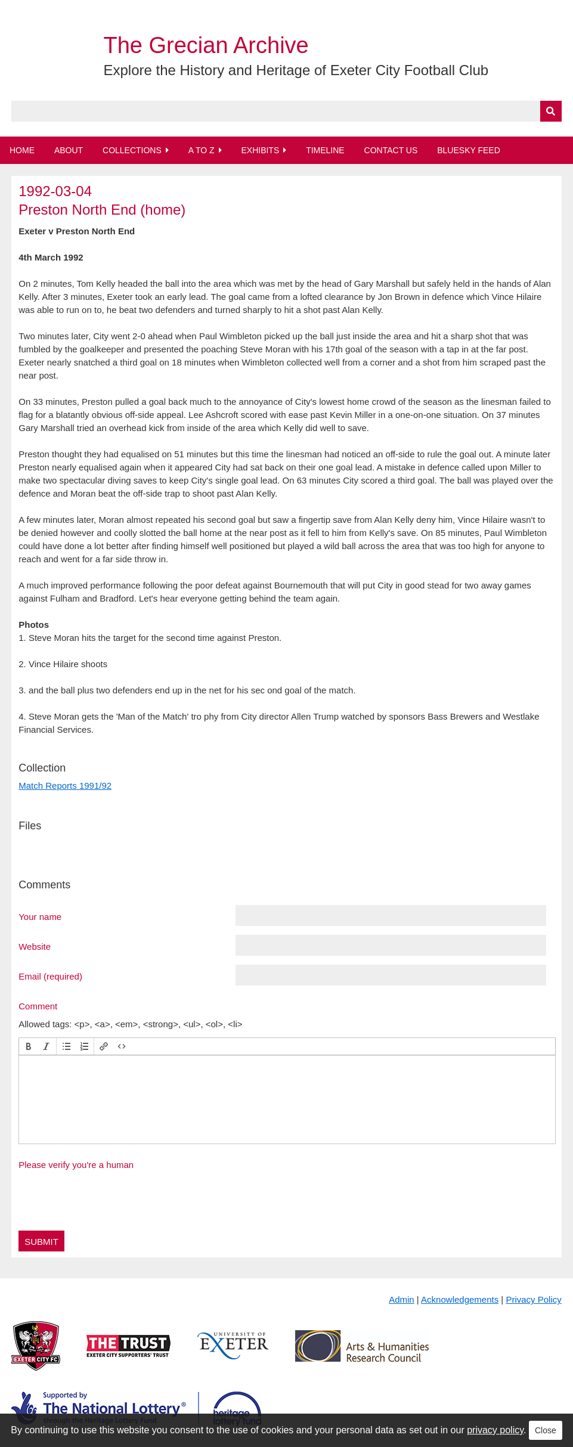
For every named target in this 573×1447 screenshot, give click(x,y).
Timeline (325, 150)
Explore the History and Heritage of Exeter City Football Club (295, 70)
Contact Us (391, 150)
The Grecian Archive (205, 45)
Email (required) (50, 976)
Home (22, 150)
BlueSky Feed (468, 150)
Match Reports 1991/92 (64, 785)
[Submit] (551, 111)
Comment (37, 1006)
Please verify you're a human (76, 1165)
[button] (28, 1046)
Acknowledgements (459, 1299)
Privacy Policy (533, 1299)
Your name (39, 916)
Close (545, 1430)
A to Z (201, 150)
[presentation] (28, 1046)
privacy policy (495, 1430)
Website (34, 946)
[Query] (286, 111)
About (68, 150)
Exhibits (260, 150)
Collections (132, 150)
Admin (401, 1299)
